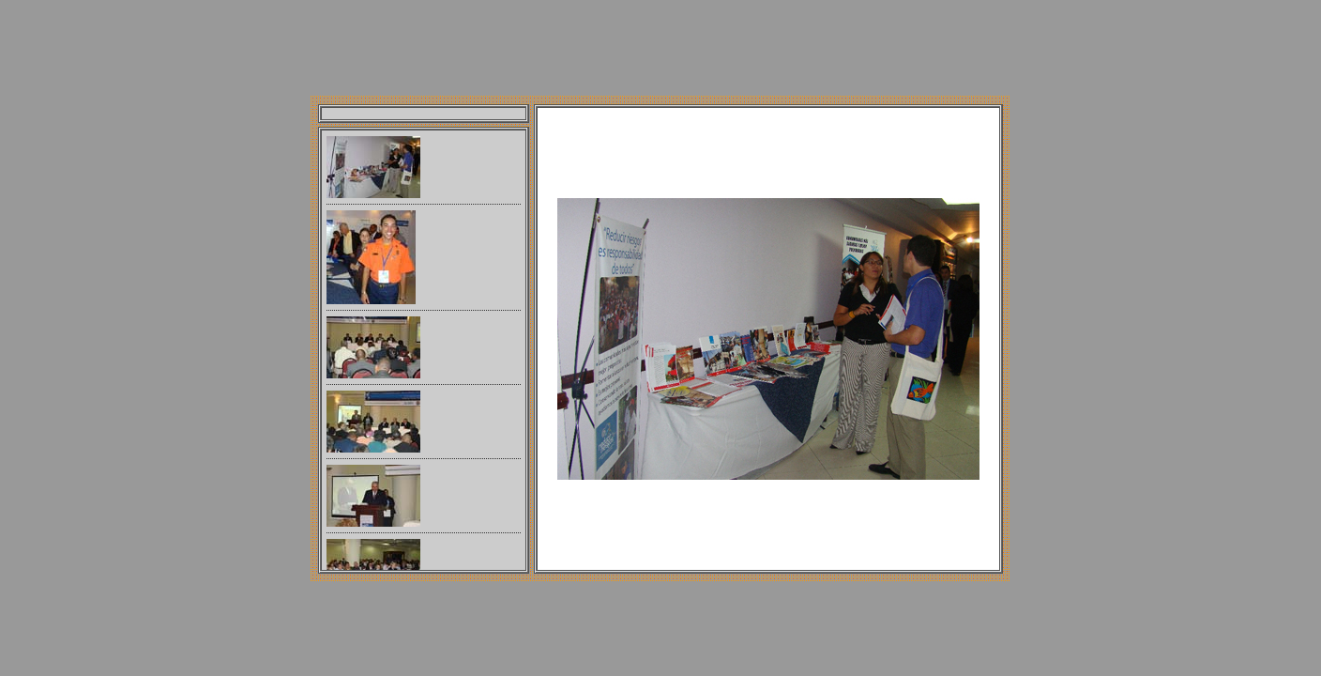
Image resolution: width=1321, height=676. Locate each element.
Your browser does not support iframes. (423, 350)
